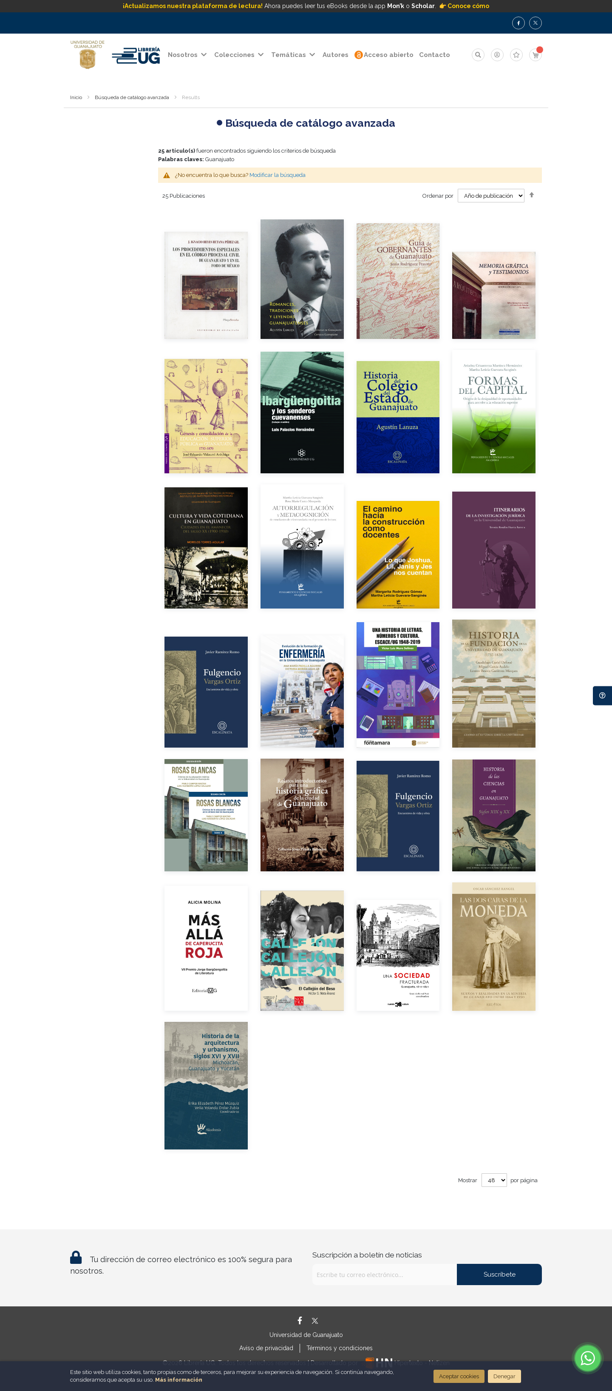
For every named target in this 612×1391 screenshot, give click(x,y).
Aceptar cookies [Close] (459, 1376)
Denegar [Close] (504, 1376)
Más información (178, 1380)
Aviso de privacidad (266, 1348)
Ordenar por (437, 196)
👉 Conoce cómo (464, 6)
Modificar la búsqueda (277, 175)
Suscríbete (500, 1274)
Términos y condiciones (339, 1348)
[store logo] (87, 55)
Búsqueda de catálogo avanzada (132, 97)
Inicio (76, 97)
